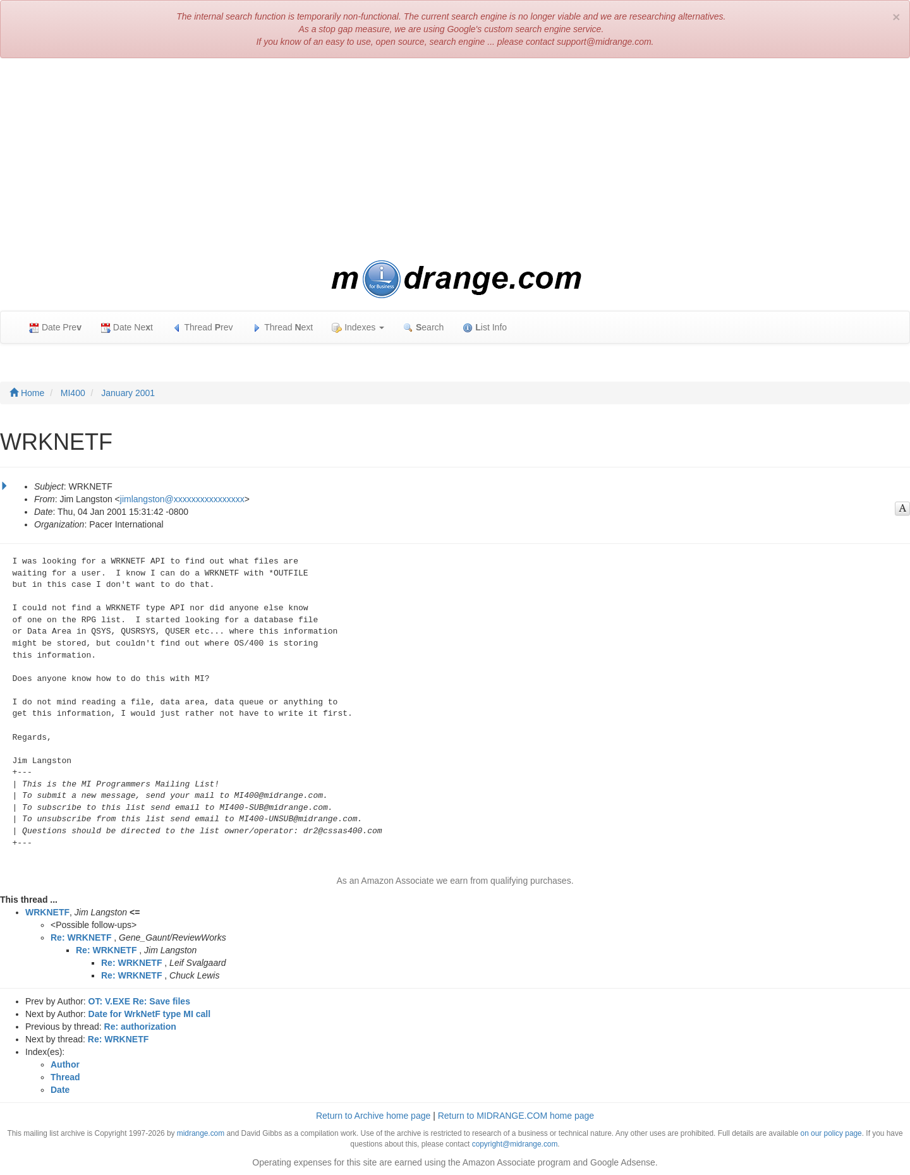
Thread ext (282, 327)
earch (423, 327)
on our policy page (831, 1133)
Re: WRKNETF (81, 937)
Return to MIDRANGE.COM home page (516, 1116)
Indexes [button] (358, 327)
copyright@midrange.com (515, 1144)
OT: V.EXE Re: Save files (139, 1001)
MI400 (73, 393)
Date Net (126, 327)
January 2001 (128, 393)
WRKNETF (47, 912)
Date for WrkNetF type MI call (149, 1014)
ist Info (485, 327)
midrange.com (200, 1133)
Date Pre (55, 327)
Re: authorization (140, 1026)
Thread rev (202, 327)
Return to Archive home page (373, 1116)
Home (26, 393)
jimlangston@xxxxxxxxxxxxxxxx (182, 499)
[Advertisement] (455, 159)
